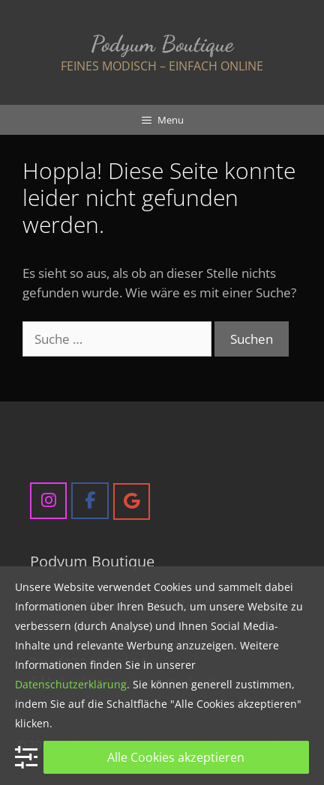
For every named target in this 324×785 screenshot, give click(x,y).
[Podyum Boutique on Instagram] (48, 500)
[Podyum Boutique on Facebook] (89, 500)
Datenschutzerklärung (71, 684)
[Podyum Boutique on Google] (131, 501)
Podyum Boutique (162, 43)
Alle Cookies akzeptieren (175, 757)
